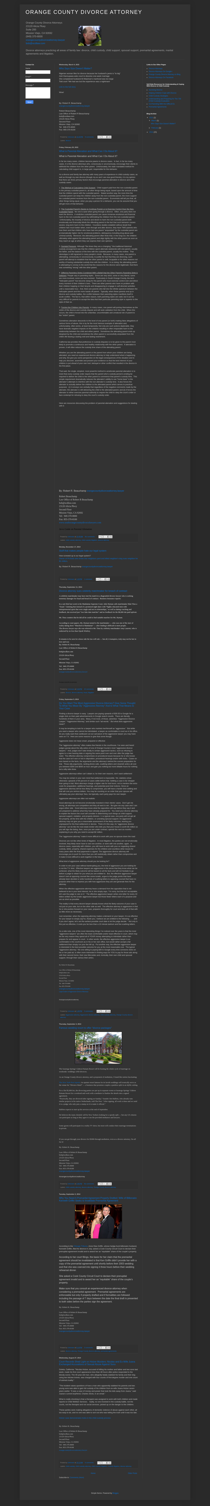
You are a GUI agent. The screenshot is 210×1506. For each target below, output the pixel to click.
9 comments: (89, 137)
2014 (151, 132)
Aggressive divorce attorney (89, 1015)
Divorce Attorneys (155, 69)
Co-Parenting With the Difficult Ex (162, 104)
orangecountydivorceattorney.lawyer (45, 40)
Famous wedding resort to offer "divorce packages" (85, 1028)
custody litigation (113, 1466)
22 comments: (89, 689)
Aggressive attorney (72, 1015)
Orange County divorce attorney (105, 1187)
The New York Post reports (69, 1082)
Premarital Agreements (158, 107)
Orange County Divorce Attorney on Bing (164, 74)
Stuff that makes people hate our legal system (82, 550)
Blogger (115, 1493)
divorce (68, 140)
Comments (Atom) (77, 1477)
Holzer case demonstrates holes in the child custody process (85, 1418)
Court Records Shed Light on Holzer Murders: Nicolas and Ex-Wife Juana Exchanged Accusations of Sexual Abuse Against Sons (97, 1363)
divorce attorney (103, 540)
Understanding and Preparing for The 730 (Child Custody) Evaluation (165, 100)
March (154, 121)
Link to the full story (67, 87)
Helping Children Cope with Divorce (162, 93)
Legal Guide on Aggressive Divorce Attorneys (73, 991)
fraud (85, 692)
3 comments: (89, 1011)
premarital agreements (109, 1351)
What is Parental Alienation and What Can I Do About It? (88, 151)
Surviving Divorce (155, 90)
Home (93, 1473)
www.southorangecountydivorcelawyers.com (80, 522)
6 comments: (89, 1462)
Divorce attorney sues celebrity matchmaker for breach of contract (93, 591)
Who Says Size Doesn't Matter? (75, 68)
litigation (91, 692)
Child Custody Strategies (158, 96)
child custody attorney (73, 540)
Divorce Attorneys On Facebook (161, 77)
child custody (70, 1466)
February (155, 128)
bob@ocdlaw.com (35, 43)
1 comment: (88, 579)
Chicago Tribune (81, 1246)
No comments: (90, 537)
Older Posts (132, 1473)
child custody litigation (89, 540)
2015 (151, 118)
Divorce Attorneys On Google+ (160, 71)
